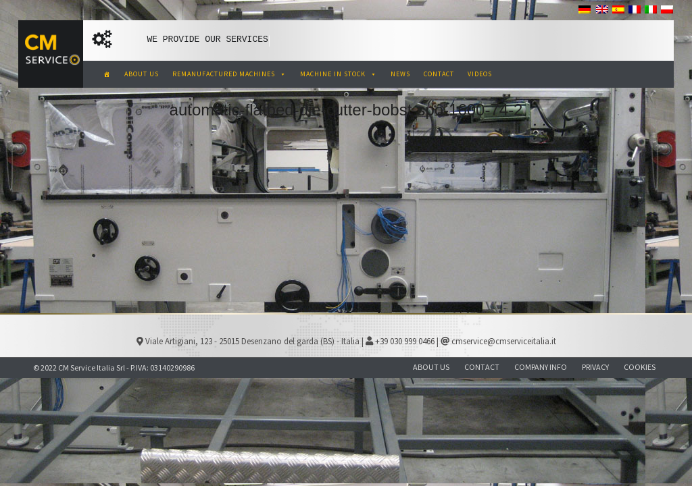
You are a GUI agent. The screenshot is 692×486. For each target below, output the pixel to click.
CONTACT (439, 74)
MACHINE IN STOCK (338, 74)
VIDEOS (480, 74)
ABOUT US (141, 74)
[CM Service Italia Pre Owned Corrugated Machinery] (107, 74)
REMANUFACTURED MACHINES (229, 74)
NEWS (400, 74)
